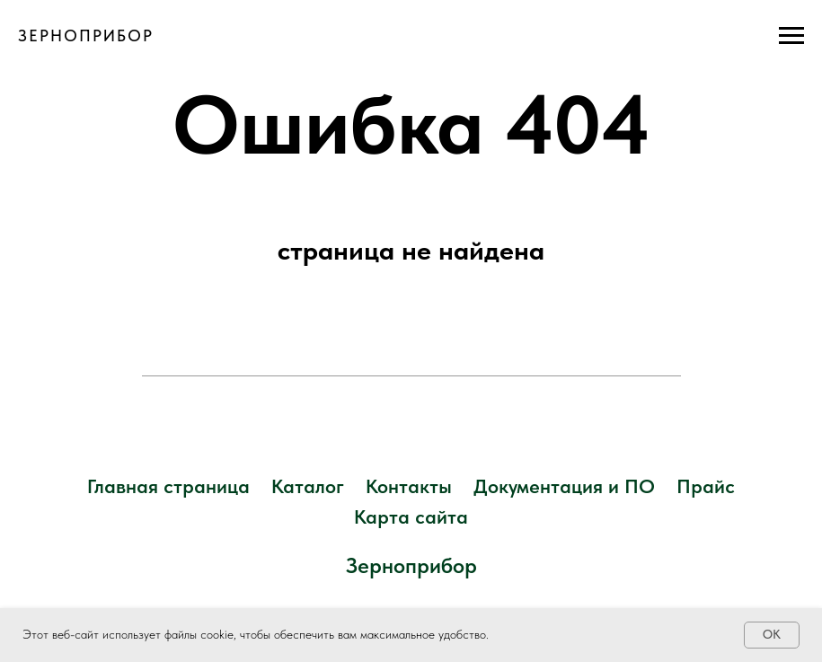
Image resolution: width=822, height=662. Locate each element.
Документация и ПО (564, 486)
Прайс (705, 486)
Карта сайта (411, 516)
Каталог (307, 486)
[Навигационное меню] (791, 36)
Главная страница (168, 486)
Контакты (409, 486)
